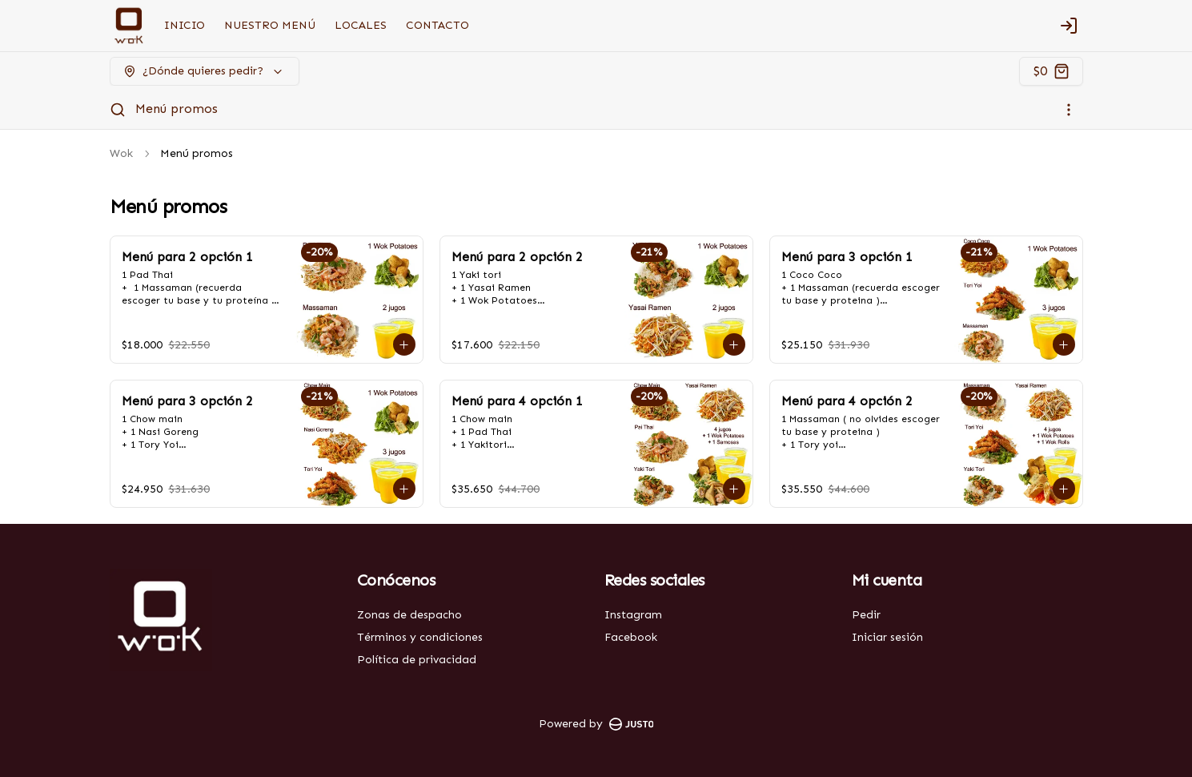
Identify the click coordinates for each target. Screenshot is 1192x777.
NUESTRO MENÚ (269, 25)
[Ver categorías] (1068, 109)
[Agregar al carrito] (404, 344)
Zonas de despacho (409, 615)
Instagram (633, 615)
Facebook (630, 637)
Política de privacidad (416, 659)
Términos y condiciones (420, 637)
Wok (121, 153)
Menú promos (176, 108)
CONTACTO (437, 25)
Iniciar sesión (887, 637)
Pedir (866, 615)
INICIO (184, 25)
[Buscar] (118, 110)
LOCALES (361, 25)
